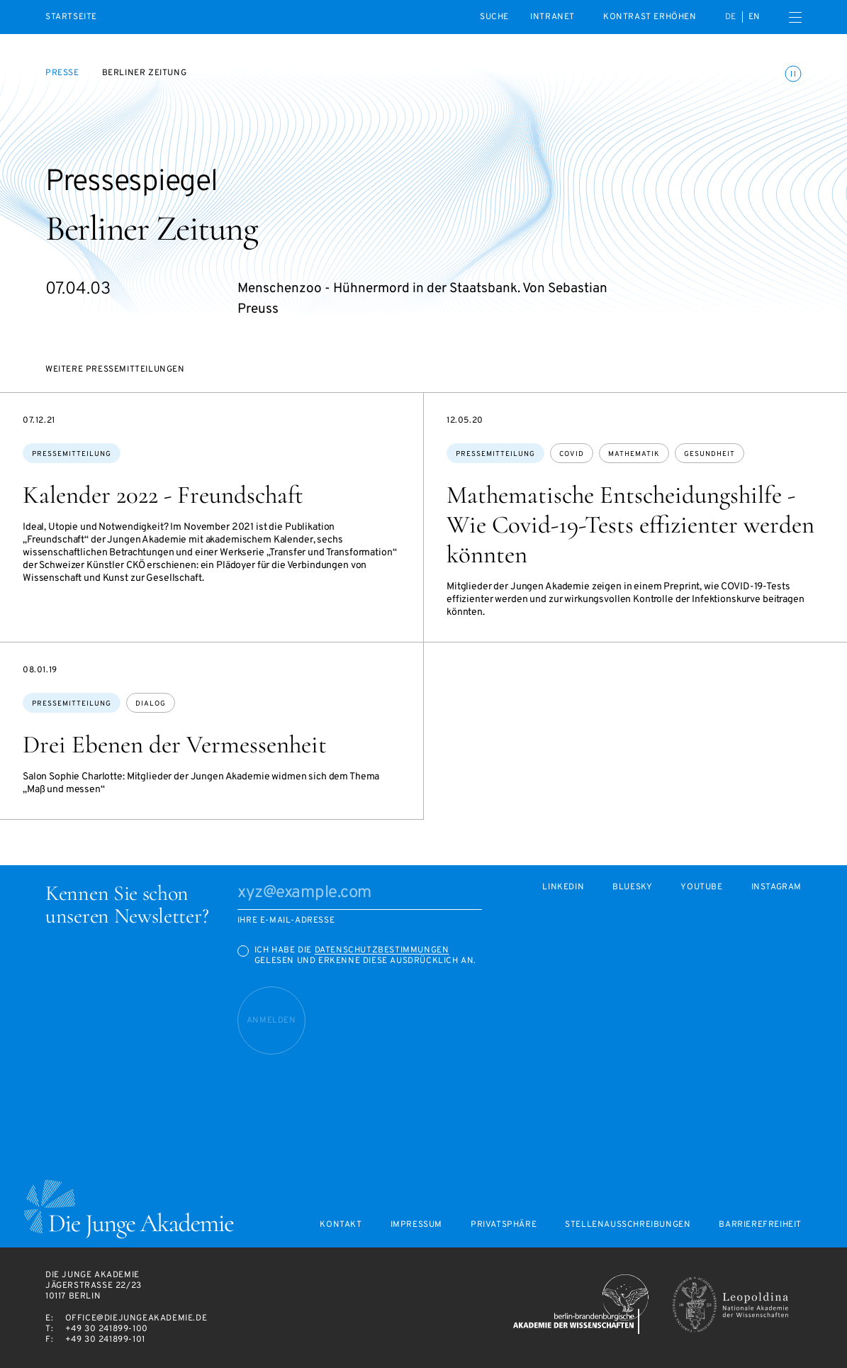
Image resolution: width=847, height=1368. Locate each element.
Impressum (416, 1225)
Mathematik (634, 454)
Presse (62, 73)
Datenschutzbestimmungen (382, 950)
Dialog (150, 703)
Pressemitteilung (71, 454)
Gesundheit (709, 454)
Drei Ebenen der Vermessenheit (175, 745)
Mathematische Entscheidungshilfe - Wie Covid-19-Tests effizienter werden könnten (630, 524)
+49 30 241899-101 (105, 1339)
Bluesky (632, 887)
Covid (571, 454)
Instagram (776, 887)
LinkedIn (563, 887)
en (754, 17)
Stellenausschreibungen (627, 1225)
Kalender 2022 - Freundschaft (163, 495)
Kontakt (340, 1225)
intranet (552, 17)
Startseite (71, 17)
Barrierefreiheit (760, 1225)
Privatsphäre (504, 1225)
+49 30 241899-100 (106, 1329)
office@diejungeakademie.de (136, 1318)
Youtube (701, 887)
